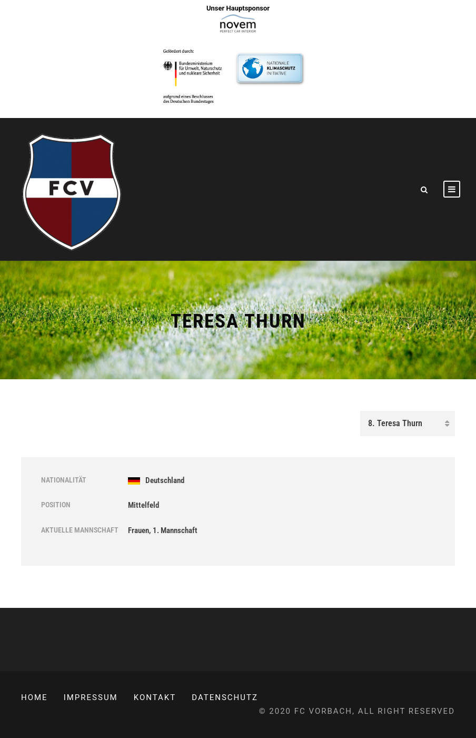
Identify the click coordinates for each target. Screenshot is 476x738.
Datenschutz (225, 697)
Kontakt (155, 697)
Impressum (91, 697)
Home (34, 697)
